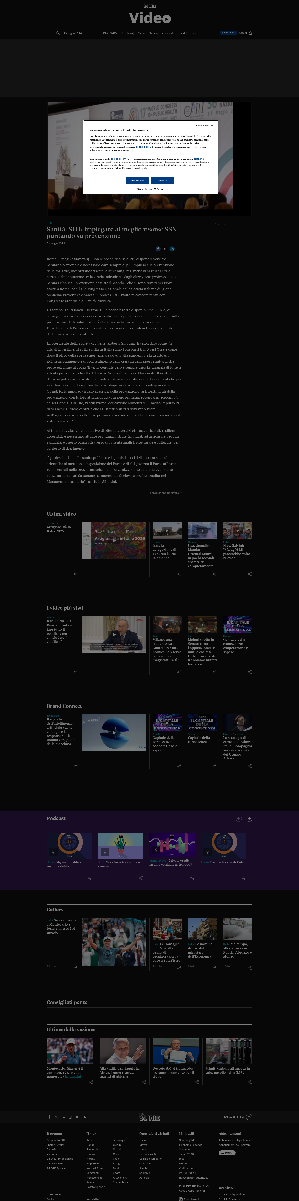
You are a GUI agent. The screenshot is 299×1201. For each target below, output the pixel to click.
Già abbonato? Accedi (151, 189)
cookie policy (143, 147)
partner (198, 159)
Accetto (162, 180)
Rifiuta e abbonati (204, 125)
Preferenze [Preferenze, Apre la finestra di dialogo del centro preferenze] (137, 180)
